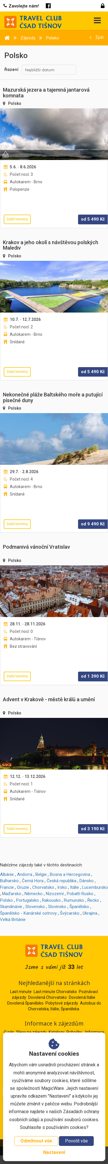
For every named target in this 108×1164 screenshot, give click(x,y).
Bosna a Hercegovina (70, 874)
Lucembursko (95, 887)
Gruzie (23, 887)
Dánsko (86, 880)
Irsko (62, 887)
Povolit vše (76, 1141)
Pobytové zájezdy (62, 1003)
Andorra (24, 874)
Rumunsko (74, 900)
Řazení (11, 69)
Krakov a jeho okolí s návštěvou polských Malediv (50, 245)
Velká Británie (13, 919)
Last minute (21, 991)
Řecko (93, 900)
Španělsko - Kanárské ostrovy (28, 913)
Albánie (7, 874)
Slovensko (35, 906)
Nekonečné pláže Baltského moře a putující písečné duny (53, 397)
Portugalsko (27, 900)
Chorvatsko (43, 887)
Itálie (74, 887)
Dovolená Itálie (82, 997)
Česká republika (61, 880)
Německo (33, 893)
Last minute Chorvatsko (55, 991)
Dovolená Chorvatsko (47, 997)
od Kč (93, 219)
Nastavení (54, 1152)
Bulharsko (9, 880)
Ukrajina (90, 913)
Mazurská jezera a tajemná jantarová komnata (46, 93)
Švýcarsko (69, 913)
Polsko (14, 103)
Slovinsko (57, 906)
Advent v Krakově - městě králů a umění (49, 699)
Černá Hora (32, 880)
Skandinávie (11, 906)
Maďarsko (11, 893)
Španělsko (79, 906)
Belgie (41, 874)
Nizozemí (55, 893)
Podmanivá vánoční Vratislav (36, 547)
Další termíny (17, 219)
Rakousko (51, 900)
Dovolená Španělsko (25, 1003)
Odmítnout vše (36, 1141)
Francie (7, 887)
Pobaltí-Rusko (80, 893)
